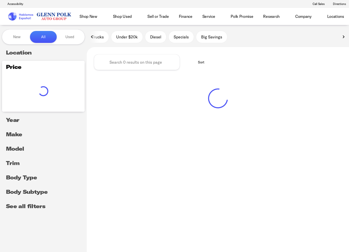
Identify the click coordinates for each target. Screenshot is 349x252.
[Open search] (338, 17)
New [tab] (17, 36)
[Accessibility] (13, 4)
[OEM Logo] (20, 17)
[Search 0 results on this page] (137, 62)
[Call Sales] (316, 4)
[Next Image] (343, 37)
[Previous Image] (92, 37)
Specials (181, 36)
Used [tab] (69, 36)
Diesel (155, 36)
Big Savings (211, 36)
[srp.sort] (198, 62)
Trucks (98, 36)
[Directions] (337, 4)
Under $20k (127, 36)
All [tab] (43, 36)
